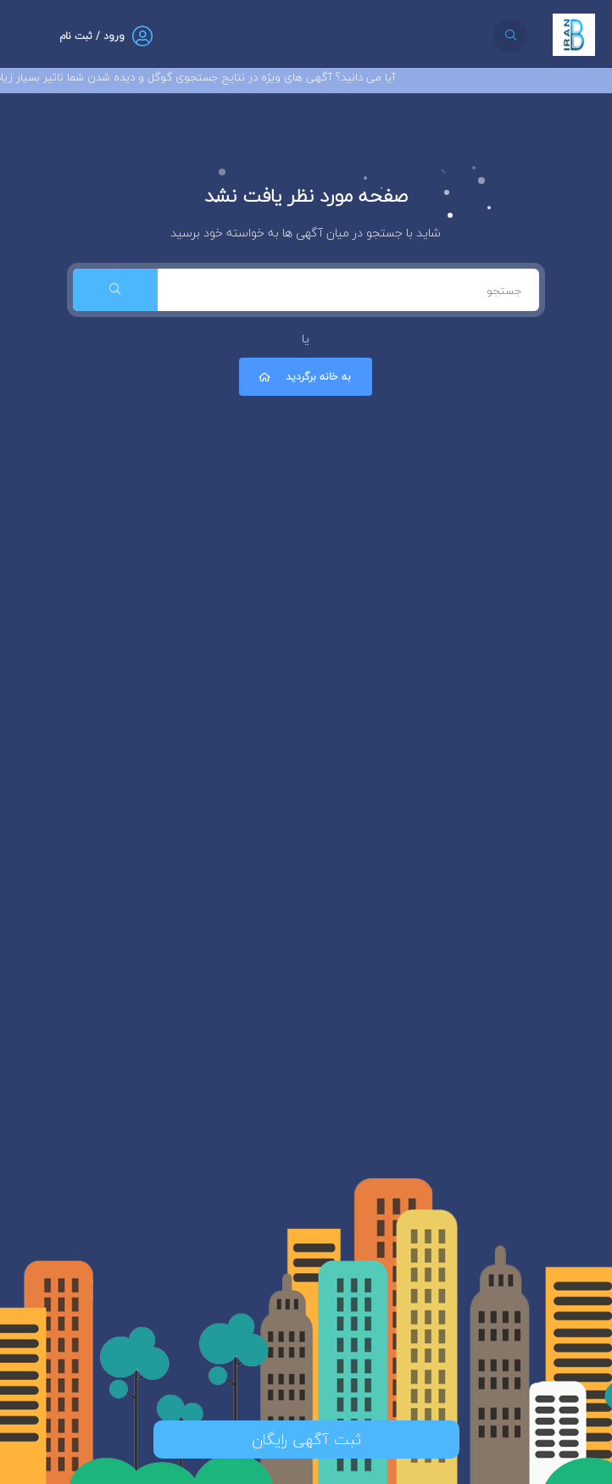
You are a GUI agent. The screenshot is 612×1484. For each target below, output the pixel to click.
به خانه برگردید (303, 377)
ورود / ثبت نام (92, 36)
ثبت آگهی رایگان (306, 1439)
